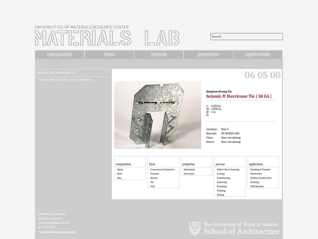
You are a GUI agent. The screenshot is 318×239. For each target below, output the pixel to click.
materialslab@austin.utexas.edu (58, 231)
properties (208, 54)
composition (59, 54)
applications (257, 54)
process (158, 54)
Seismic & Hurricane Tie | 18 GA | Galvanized (66, 79)
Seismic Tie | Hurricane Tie (56, 73)
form (109, 54)
